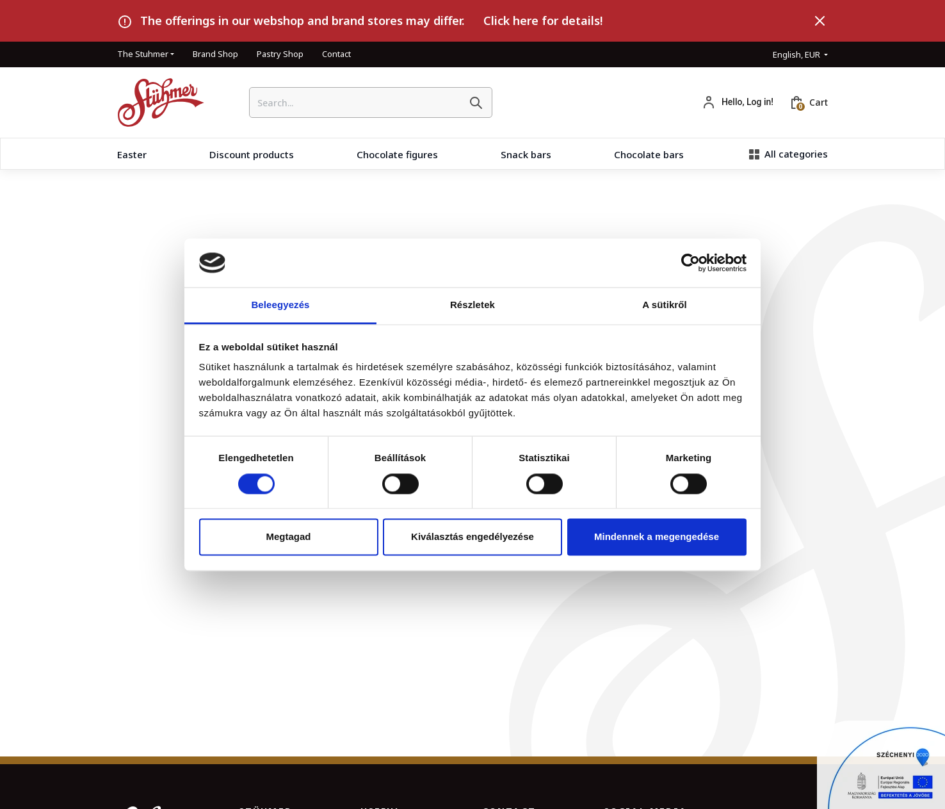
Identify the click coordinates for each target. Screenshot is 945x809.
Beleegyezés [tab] (280, 305)
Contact (336, 54)
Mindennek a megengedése (656, 537)
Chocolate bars (649, 154)
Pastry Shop (280, 54)
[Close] (820, 21)
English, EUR (797, 54)
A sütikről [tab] (664, 305)
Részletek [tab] (472, 305)
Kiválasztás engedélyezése (472, 537)
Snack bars (526, 154)
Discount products (251, 154)
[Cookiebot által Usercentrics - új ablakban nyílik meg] (690, 262)
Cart (818, 102)
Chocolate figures (397, 154)
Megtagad (288, 537)
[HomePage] (156, 102)
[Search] (476, 102)
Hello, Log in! (747, 102)
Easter (132, 154)
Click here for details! (542, 20)
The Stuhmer (142, 54)
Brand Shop (215, 54)
